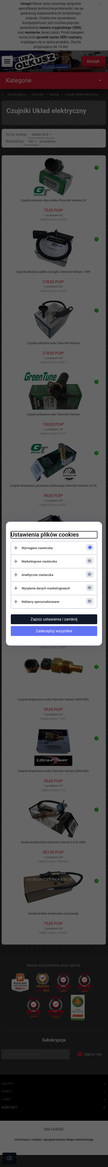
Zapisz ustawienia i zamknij (53, 619)
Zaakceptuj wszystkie (54, 631)
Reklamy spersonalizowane (40, 602)
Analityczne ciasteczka (37, 575)
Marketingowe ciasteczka (39, 561)
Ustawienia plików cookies (45, 534)
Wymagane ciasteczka (37, 548)
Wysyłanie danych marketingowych (46, 588)
